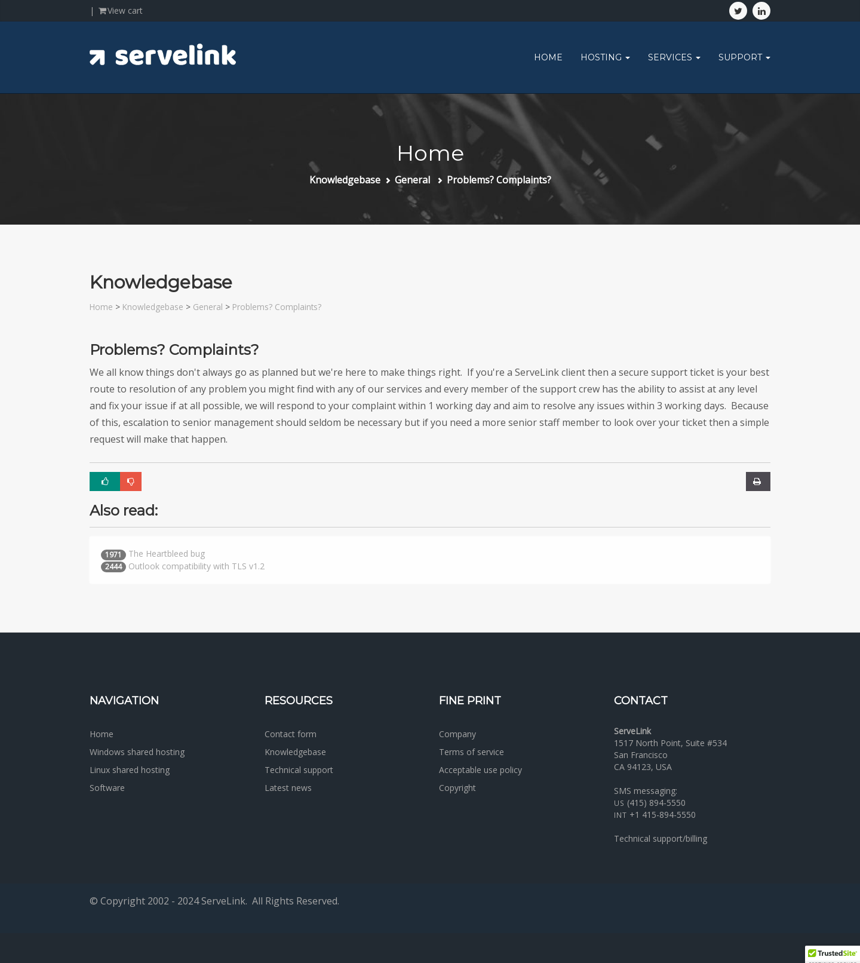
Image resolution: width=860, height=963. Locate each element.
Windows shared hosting (137, 751)
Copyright (457, 787)
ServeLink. (224, 900)
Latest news (288, 787)
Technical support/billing (660, 838)
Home (548, 57)
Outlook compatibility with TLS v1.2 (196, 566)
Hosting (605, 57)
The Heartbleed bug (166, 553)
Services (674, 57)
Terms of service (471, 751)
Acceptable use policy (480, 769)
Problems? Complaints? (499, 179)
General (413, 179)
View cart (120, 10)
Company (457, 734)
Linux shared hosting (130, 769)
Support (744, 57)
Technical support (299, 769)
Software (107, 787)
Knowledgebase (344, 179)
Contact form (291, 734)
